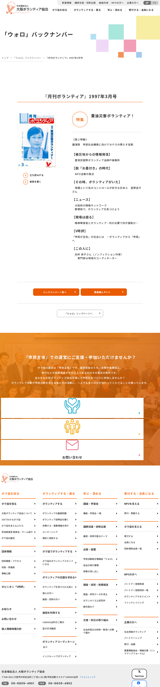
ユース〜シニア (50, 518)
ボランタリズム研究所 (94, 586)
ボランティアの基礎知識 (55, 499)
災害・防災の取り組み (95, 606)
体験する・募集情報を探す (56, 511)
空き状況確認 (49, 614)
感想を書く (33, 183)
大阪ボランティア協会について (17, 499)
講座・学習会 (90, 490)
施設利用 (103, 2)
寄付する (128, 522)
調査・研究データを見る (95, 580)
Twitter (147, 658)
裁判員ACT (88, 592)
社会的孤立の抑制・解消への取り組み (98, 617)
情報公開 (6, 559)
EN (154, 2)
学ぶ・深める (114, 9)
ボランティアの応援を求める (59, 563)
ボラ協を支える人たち (13, 511)
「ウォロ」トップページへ (79, 314)
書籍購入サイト (104, 293)
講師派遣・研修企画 (85, 2)
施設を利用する (51, 598)
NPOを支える (131, 490)
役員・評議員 (8, 553)
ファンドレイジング (134, 588)
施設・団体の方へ (51, 585)
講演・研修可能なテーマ (95, 522)
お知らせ (7, 595)
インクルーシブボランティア (57, 642)
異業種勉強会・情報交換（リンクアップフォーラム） (139, 638)
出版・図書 (89, 535)
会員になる (129, 528)
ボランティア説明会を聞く (56, 505)
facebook (148, 666)
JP (147, 2)
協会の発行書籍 (91, 551)
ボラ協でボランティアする (57, 537)
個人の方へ (48, 579)
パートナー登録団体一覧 (136, 576)
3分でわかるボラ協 (11, 505)
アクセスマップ (86, 663)
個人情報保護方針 (12, 615)
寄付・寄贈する (132, 499)
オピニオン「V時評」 (14, 573)
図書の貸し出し (91, 557)
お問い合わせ (9, 605)
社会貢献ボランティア (135, 617)
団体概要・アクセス (11, 547)
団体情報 (7, 537)
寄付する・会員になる (141, 9)
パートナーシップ (133, 624)
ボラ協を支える (133, 512)
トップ (5, 57)
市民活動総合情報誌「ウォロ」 (98, 545)
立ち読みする (35, 175)
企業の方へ (133, 2)
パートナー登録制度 (134, 570)
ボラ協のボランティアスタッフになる (58, 549)
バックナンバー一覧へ (54, 293)
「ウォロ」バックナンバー (27, 57)
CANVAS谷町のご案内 (53, 608)
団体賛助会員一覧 (133, 534)
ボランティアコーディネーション (59, 630)
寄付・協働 (129, 630)
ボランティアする (52, 490)
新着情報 (66, 2)
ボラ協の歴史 (8, 524)
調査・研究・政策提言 (95, 571)
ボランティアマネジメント (137, 582)
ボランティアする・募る (87, 9)
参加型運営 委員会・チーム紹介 (17, 518)
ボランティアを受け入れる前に (58, 572)
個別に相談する (50, 524)
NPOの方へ (118, 2)
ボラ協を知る (59, 9)
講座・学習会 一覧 (92, 499)
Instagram (147, 674)
